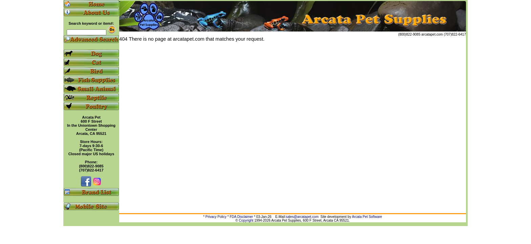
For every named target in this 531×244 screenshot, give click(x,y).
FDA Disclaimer (241, 217)
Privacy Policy (216, 217)
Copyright (246, 220)
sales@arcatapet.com (302, 217)
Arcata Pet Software (367, 217)
